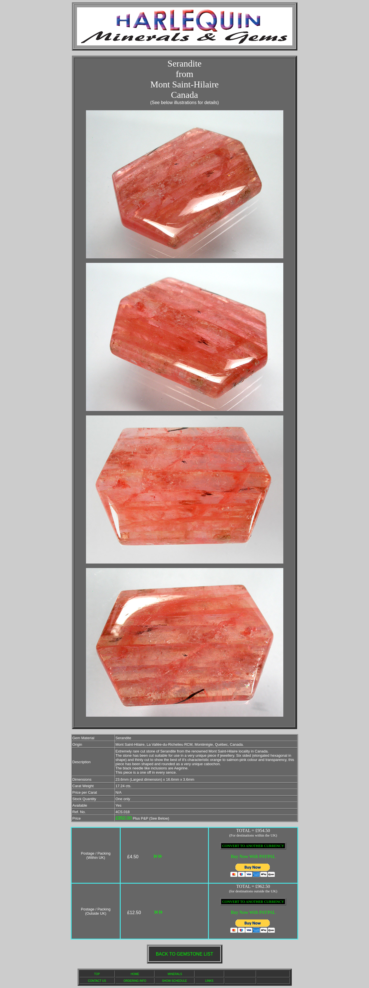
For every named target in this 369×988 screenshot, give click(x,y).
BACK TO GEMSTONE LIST (184, 954)
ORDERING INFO (134, 980)
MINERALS (175, 974)
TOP (97, 974)
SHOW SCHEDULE (174, 980)
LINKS (209, 980)
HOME (135, 974)
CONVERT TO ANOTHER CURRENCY (253, 846)
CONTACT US (97, 980)
